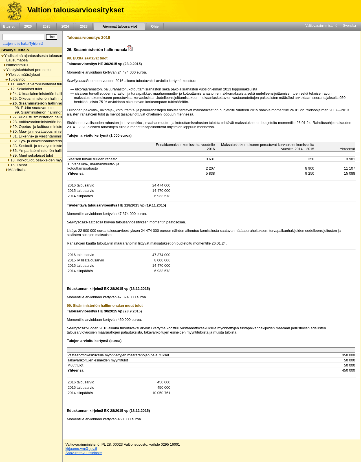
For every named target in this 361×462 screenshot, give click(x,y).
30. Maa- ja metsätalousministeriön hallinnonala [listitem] (50, 131)
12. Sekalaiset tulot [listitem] (24, 89)
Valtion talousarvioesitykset (75, 10)
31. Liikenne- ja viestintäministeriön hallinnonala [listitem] (50, 136)
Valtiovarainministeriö (321, 26)
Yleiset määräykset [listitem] (22, 74)
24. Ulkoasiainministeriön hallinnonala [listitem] (42, 94)
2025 (46, 26)
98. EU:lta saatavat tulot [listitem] (33, 108)
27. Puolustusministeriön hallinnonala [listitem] (41, 117)
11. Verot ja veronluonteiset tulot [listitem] (35, 84)
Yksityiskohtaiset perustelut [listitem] (27, 70)
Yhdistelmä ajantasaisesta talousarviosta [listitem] (36, 56)
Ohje (154, 26)
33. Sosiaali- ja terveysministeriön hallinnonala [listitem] (49, 146)
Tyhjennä (36, 44)
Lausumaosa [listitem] (15, 60)
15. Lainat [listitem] (17, 165)
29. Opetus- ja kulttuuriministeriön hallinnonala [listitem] (49, 127)
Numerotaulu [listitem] (15, 65)
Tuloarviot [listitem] (15, 79)
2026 (28, 26)
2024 (65, 26)
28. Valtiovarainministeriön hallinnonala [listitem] (43, 122)
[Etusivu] (12, 11)
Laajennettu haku (15, 44)
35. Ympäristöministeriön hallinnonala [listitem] (42, 150)
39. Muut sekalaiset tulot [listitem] (31, 155)
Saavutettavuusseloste (83, 453)
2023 (83, 26)
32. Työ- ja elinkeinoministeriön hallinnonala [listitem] (47, 141)
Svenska (349, 26)
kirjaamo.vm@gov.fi (81, 449)
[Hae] (51, 37)
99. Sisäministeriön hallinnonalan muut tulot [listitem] (49, 112)
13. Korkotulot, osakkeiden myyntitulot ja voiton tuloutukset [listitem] (57, 160)
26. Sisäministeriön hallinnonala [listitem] (39, 103)
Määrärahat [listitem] (16, 170)
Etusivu (9, 26)
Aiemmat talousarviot (119, 26)
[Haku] (23, 37)
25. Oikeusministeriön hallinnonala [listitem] (39, 98)
